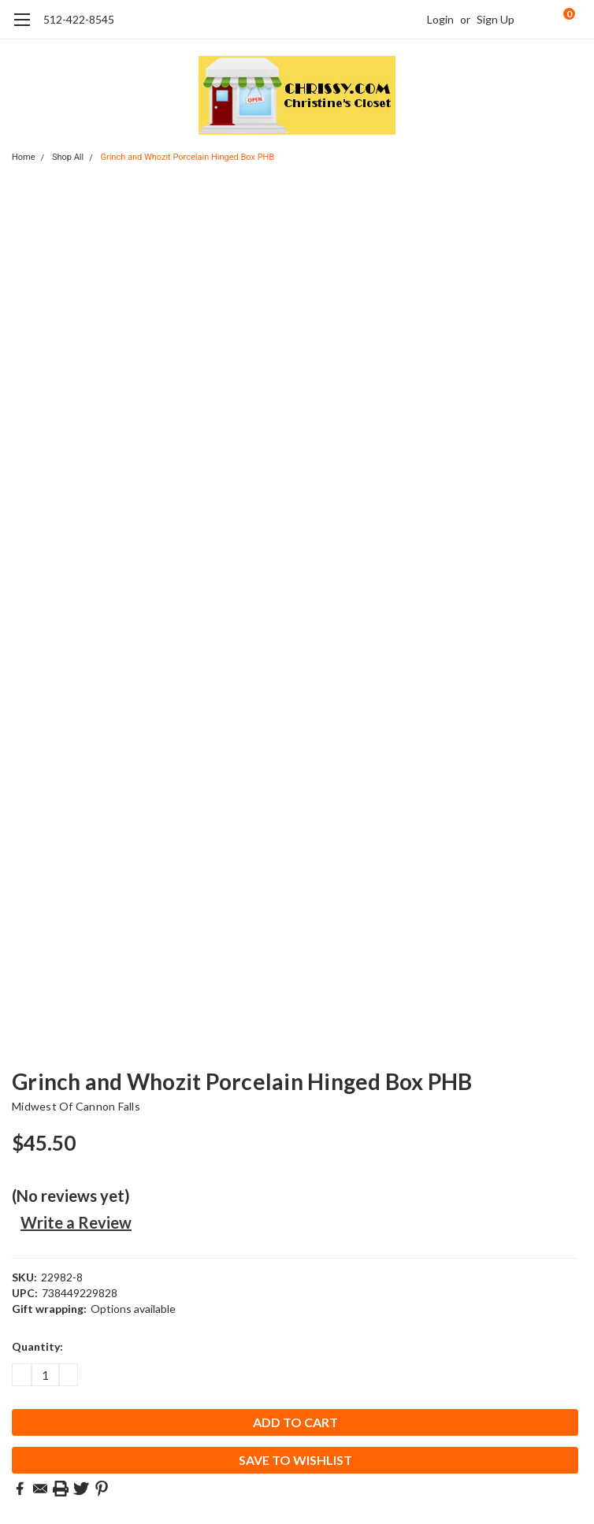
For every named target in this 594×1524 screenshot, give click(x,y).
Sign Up (495, 19)
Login (440, 19)
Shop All (68, 157)
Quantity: (37, 1346)
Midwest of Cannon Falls (76, 1106)
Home (23, 157)
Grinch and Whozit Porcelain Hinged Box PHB (187, 157)
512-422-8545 (78, 19)
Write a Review (76, 1222)
